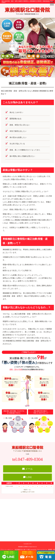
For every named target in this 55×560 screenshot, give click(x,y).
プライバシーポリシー (6, 549)
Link (27, 454)
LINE (27, 477)
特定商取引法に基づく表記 (22, 549)
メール (27, 468)
